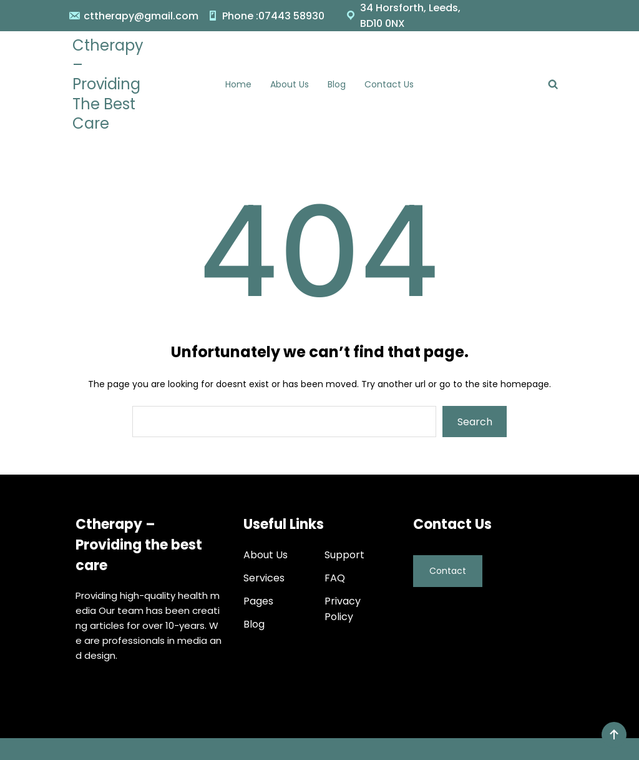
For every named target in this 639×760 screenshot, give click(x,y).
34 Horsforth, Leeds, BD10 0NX (410, 16)
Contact (447, 567)
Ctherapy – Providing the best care (108, 84)
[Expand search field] (553, 84)
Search (474, 422)
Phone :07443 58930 (273, 16)
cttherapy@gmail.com (141, 16)
